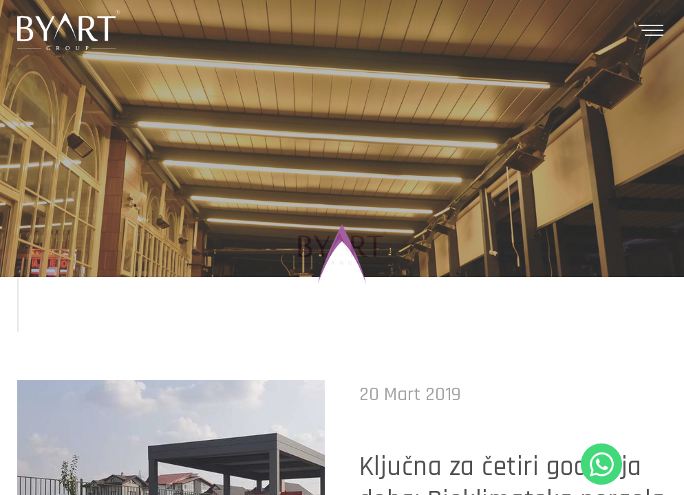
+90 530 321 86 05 (601, 464)
